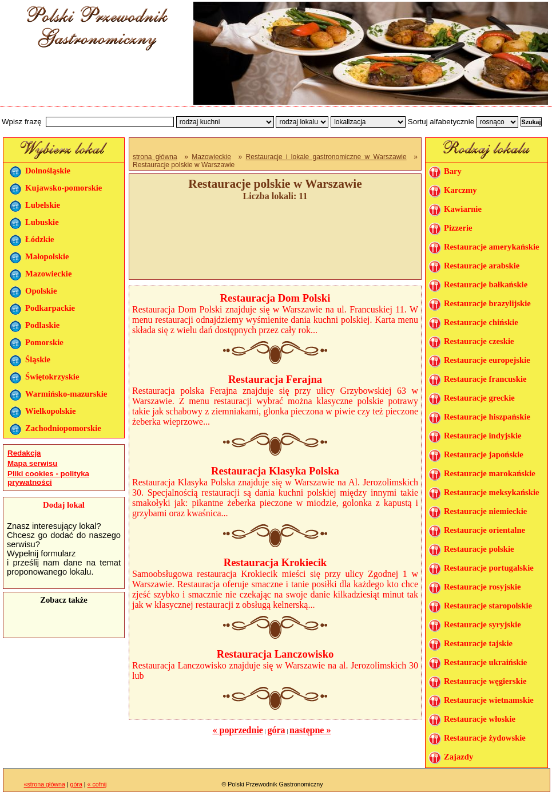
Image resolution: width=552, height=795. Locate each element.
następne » (310, 730)
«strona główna (44, 784)
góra (276, 730)
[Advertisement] (93, 82)
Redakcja (24, 453)
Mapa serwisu (32, 463)
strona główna (155, 157)
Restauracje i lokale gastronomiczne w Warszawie (326, 157)
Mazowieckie (211, 157)
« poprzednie (238, 730)
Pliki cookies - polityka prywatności (48, 478)
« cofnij (97, 784)
